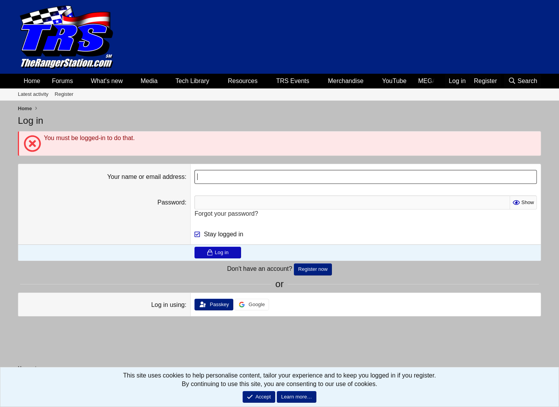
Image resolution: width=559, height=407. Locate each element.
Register (64, 94)
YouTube (394, 81)
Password (170, 202)
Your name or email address (146, 176)
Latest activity (33, 94)
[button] (79, 81)
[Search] (522, 81)
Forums (62, 81)
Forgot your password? (226, 213)
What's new (107, 81)
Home (32, 81)
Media (149, 81)
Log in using (167, 304)
